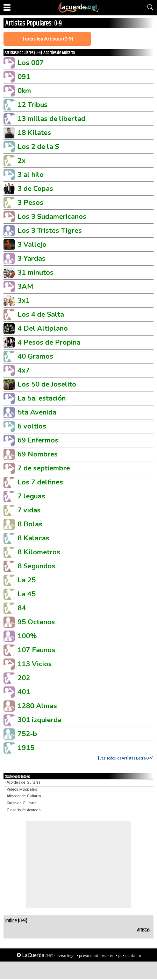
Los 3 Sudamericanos (51, 216)
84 (21, 608)
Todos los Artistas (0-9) (47, 39)
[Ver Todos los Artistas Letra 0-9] (126, 758)
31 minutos (35, 272)
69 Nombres (37, 454)
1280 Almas (37, 706)
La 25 (26, 580)
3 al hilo (30, 174)
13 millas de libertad (51, 118)
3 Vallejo (32, 244)
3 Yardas (31, 258)
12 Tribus (32, 104)
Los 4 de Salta (40, 314)
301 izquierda (39, 720)
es (104, 955)
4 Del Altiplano (42, 328)
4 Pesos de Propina (48, 342)
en (112, 955)
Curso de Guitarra (22, 803)
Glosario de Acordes (24, 810)
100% (27, 636)
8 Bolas (29, 524)
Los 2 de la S (38, 146)
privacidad (88, 955)
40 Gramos (35, 356)
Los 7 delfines (40, 482)
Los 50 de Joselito (46, 384)
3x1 (23, 300)
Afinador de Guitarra (24, 796)
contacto (133, 955)
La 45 (26, 594)
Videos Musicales (22, 789)
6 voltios (31, 426)
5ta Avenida (36, 412)
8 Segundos (36, 566)
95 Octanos (36, 622)
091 (23, 76)
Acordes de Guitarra (24, 782)
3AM (25, 286)
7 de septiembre (43, 468)
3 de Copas (35, 188)
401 (23, 692)
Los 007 (30, 62)
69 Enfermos (37, 440)
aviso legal (66, 955)
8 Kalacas (33, 538)
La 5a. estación (41, 398)
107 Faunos (36, 650)
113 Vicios (34, 664)
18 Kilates (34, 132)
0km (24, 90)
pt (120, 955)
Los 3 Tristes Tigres (49, 230)
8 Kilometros (38, 552)
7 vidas (29, 510)
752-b (27, 734)
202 (23, 678)
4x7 (23, 370)
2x (21, 160)
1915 (25, 748)
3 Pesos (30, 202)
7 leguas (31, 496)
